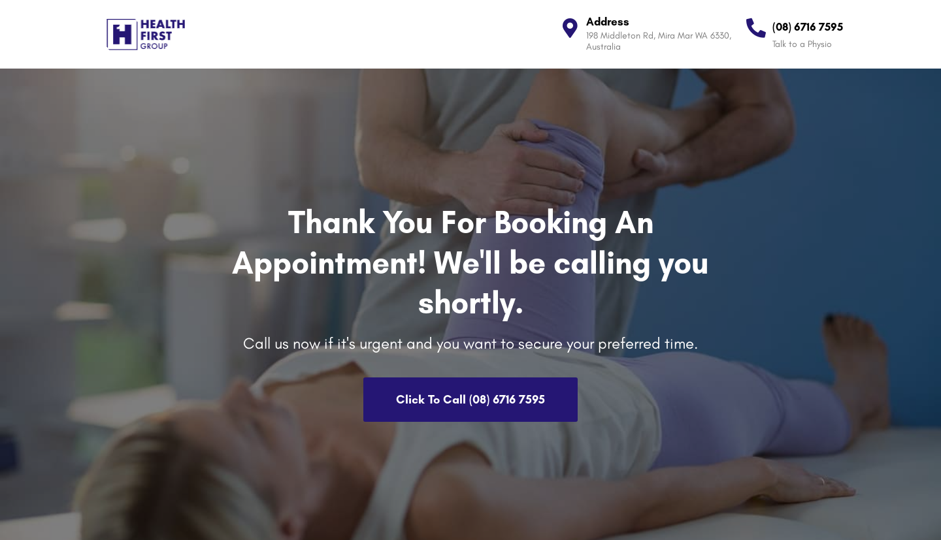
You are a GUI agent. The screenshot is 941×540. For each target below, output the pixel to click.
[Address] (570, 28)
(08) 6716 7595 (807, 26)
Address (607, 21)
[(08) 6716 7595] (756, 28)
